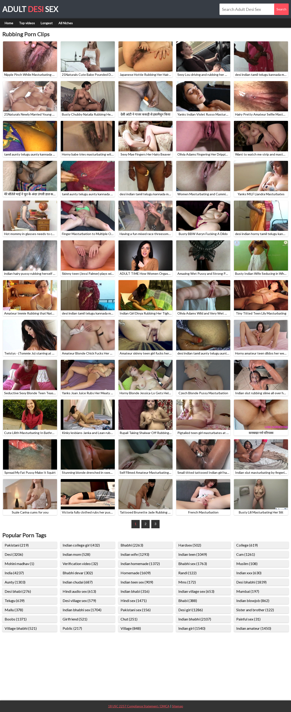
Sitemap (177, 706)
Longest (47, 23)
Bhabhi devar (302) (78, 573)
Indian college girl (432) (81, 545)
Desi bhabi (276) (18, 591)
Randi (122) (187, 573)
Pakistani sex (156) (136, 610)
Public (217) (72, 628)
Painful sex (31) (248, 619)
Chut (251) (129, 619)
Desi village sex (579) (79, 600)
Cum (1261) (245, 554)
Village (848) (131, 628)
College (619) (247, 545)
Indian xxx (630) (248, 573)
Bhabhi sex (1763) (192, 563)
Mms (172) (187, 582)
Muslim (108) (247, 563)
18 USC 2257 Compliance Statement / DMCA (139, 706)
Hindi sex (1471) (134, 600)
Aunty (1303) (15, 582)
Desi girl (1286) (190, 610)
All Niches (65, 23)
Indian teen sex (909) (137, 582)
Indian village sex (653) (196, 591)
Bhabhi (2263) (132, 545)
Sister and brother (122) (255, 610)
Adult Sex (30, 9)
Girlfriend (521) (75, 619)
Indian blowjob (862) (252, 600)
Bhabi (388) (187, 600)
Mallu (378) (14, 610)
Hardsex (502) (189, 545)
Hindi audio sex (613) (79, 591)
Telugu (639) (14, 600)
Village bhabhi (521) (21, 628)
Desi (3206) (14, 554)
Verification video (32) (80, 563)
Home (9, 23)
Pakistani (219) (17, 545)
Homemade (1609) (136, 573)
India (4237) (14, 573)
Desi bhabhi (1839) (251, 582)
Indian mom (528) (76, 554)
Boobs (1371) (16, 619)
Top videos (27, 23)
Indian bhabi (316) (135, 591)
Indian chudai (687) (78, 582)
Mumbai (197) (247, 591)
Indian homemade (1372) (140, 563)
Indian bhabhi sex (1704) (82, 610)
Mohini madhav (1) (19, 563)
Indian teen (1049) (192, 554)
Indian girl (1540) (191, 628)
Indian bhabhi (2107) (194, 619)
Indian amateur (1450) (253, 628)
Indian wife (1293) (135, 554)
